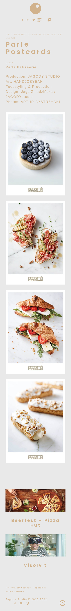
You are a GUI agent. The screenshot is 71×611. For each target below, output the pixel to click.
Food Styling (48, 34)
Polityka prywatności (19, 588)
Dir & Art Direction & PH (21, 34)
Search (49, 20)
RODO (20, 592)
